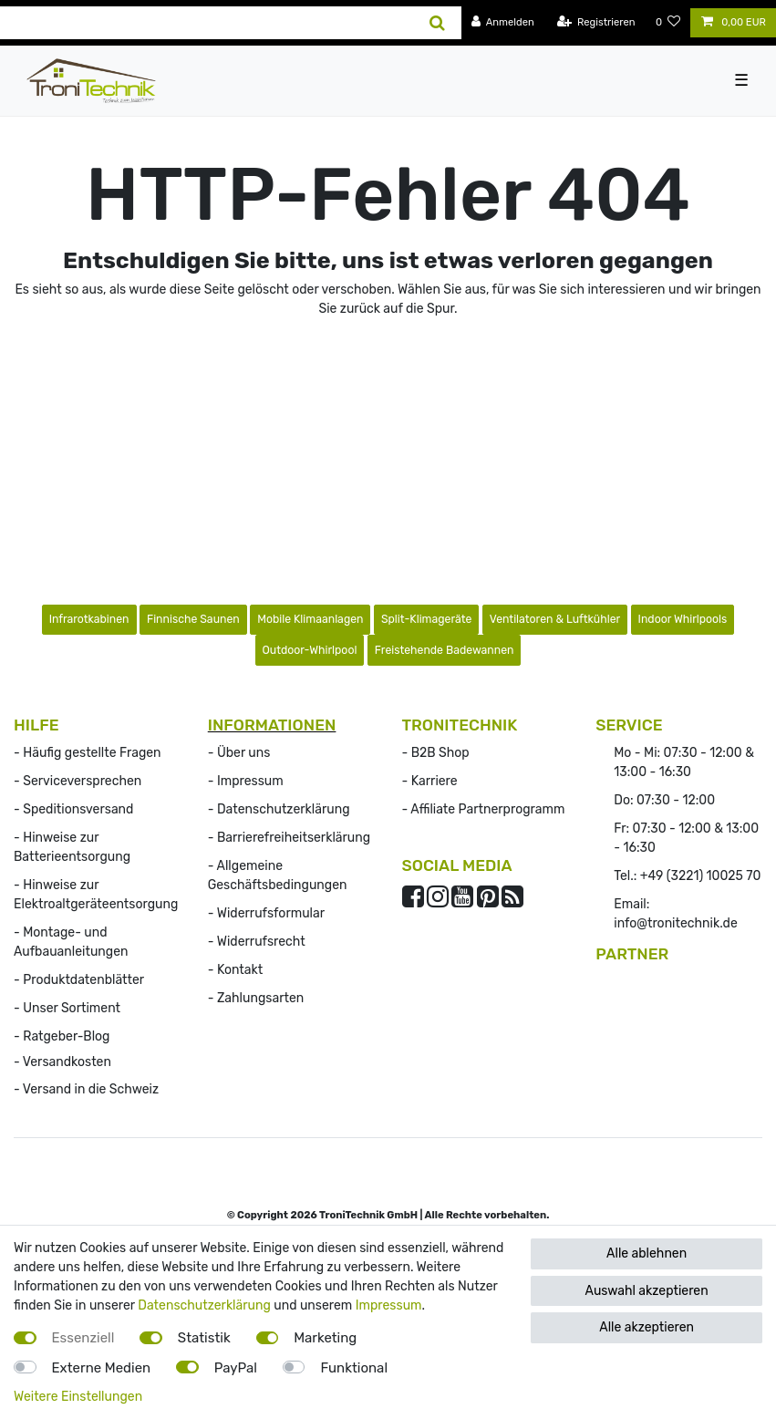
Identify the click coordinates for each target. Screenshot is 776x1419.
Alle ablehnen (646, 1253)
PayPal (235, 1368)
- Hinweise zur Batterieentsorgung (72, 847)
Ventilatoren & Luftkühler (555, 619)
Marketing (325, 1338)
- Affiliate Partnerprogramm (483, 809)
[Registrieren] (596, 22)
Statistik (204, 1338)
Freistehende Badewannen (444, 650)
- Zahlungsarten (256, 998)
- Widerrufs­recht (256, 941)
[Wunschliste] (668, 22)
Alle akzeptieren (646, 1327)
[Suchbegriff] (207, 22)
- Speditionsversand (73, 809)
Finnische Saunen (193, 619)
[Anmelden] (502, 22)
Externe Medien (101, 1368)
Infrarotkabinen (89, 619)
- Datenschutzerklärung (279, 809)
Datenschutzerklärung (204, 1305)
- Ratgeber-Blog (61, 1036)
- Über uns (239, 753)
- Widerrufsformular (266, 913)
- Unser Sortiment (67, 1008)
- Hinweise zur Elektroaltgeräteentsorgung (96, 894)
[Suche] (437, 22)
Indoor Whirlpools (683, 619)
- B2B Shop (436, 753)
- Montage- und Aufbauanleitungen (71, 942)
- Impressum (246, 781)
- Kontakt (236, 970)
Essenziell (83, 1338)
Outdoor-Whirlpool (310, 650)
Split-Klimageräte (426, 619)
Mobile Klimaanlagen (310, 619)
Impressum (389, 1305)
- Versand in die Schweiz (86, 1089)
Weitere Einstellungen (78, 1396)
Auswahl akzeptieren (647, 1291)
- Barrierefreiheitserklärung (289, 837)
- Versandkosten (62, 1062)
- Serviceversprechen (77, 781)
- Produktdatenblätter (79, 980)
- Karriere (430, 781)
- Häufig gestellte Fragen (87, 753)
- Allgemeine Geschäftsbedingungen (277, 875)
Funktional (354, 1368)
